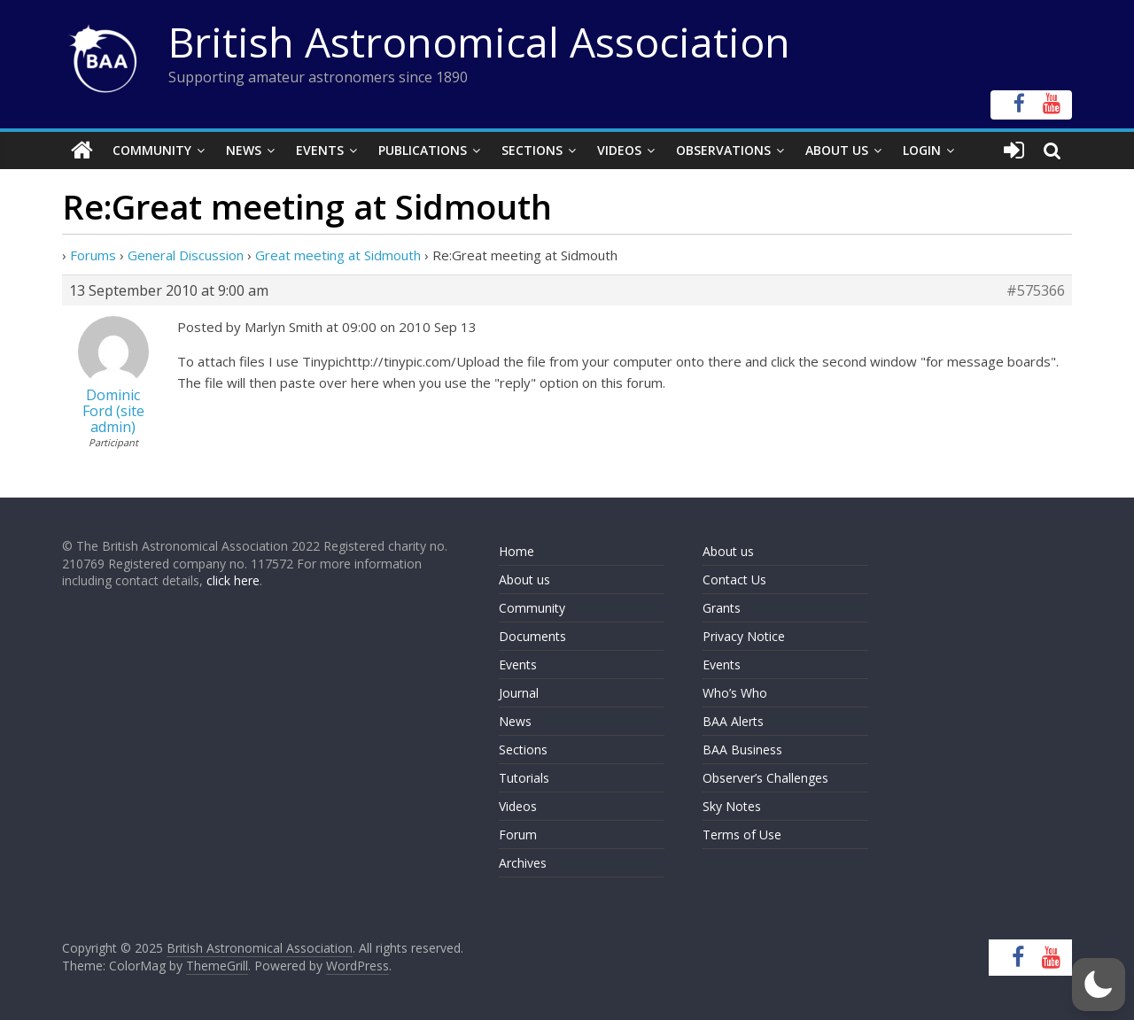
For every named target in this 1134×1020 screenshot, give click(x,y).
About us (524, 579)
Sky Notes (732, 806)
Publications (422, 150)
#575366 (1035, 290)
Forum (518, 834)
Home (516, 551)
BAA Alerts (733, 721)
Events (320, 150)
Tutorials (524, 777)
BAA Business (742, 749)
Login (922, 150)
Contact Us (734, 579)
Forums (93, 255)
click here (233, 580)
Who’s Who (735, 692)
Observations (723, 150)
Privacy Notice (744, 636)
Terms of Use (742, 834)
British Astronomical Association (479, 41)
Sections (532, 150)
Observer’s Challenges (765, 777)
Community (152, 150)
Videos (619, 150)
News (243, 150)
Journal (519, 692)
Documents (532, 636)
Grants (722, 607)
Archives (523, 862)
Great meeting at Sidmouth (338, 255)
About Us (836, 150)
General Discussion (186, 255)
